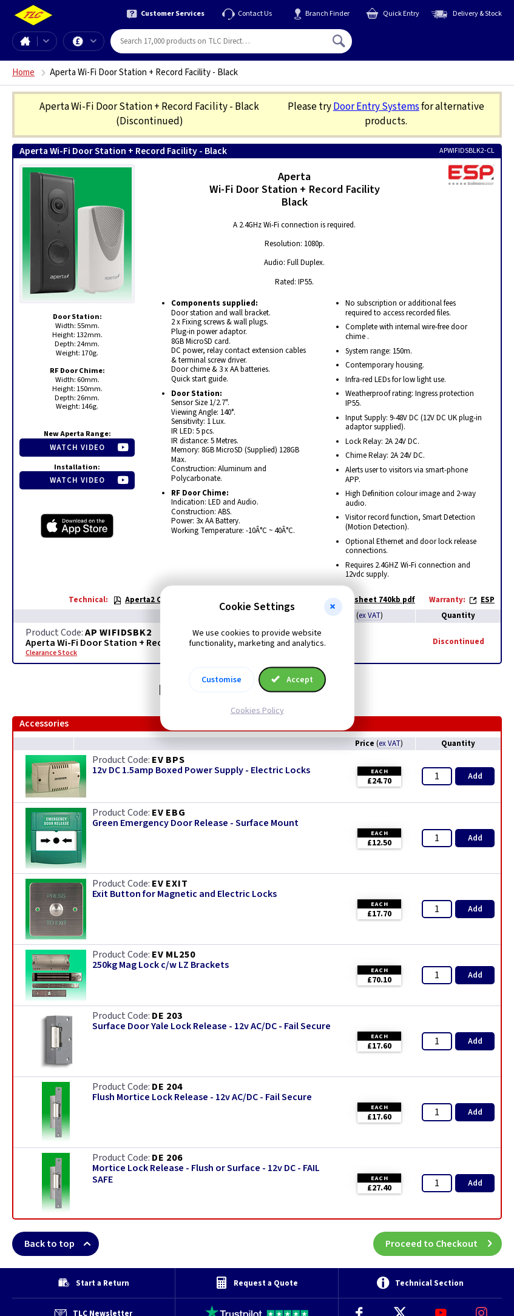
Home (25, 41)
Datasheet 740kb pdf (370, 599)
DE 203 (167, 1015)
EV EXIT (170, 883)
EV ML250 (173, 954)
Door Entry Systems (376, 106)
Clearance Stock (51, 653)
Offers (93, 41)
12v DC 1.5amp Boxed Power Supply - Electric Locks (201, 770)
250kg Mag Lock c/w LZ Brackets (160, 965)
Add (475, 776)
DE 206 (167, 1157)
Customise (221, 679)
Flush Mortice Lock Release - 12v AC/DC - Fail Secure (202, 1097)
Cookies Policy (257, 710)
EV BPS (168, 760)
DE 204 (167, 1086)
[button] (333, 607)
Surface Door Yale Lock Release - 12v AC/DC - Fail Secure (211, 1026)
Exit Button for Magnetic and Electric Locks (184, 894)
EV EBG (169, 812)
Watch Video (77, 447)
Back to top (61, 1244)
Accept (292, 679)
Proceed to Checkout (443, 1244)
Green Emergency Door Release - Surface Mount (195, 823)
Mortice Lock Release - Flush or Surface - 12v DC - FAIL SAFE (206, 1174)
